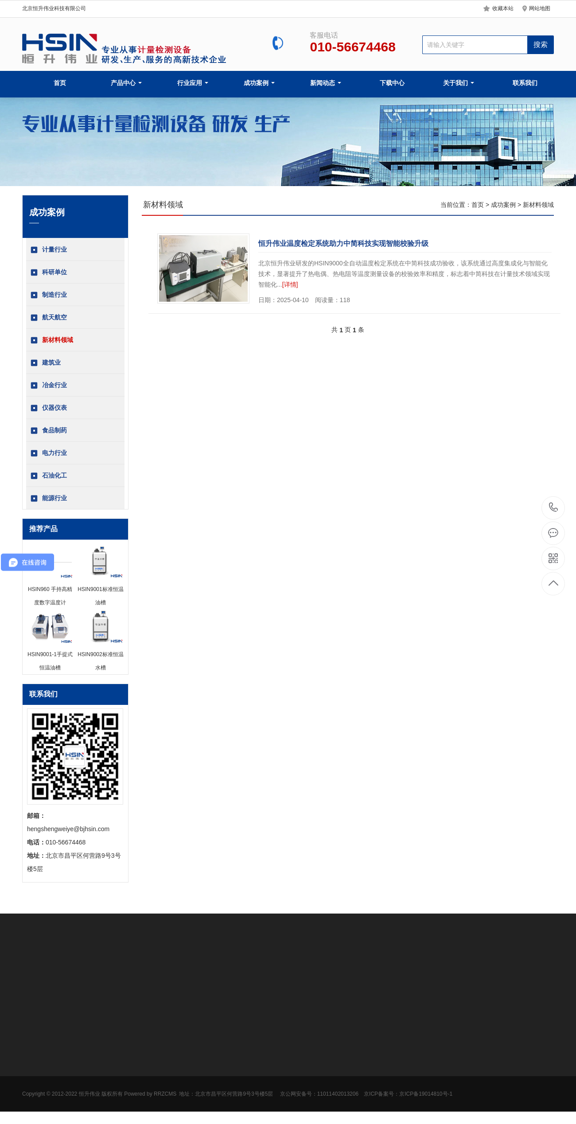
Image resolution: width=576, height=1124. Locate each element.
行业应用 (192, 82)
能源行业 (49, 498)
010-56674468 (553, 508)
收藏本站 (503, 8)
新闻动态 (325, 82)
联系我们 (525, 82)
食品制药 (49, 430)
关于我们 (458, 82)
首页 (60, 82)
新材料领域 (52, 340)
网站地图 (539, 8)
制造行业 (49, 295)
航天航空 (49, 317)
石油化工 (49, 475)
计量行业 (49, 249)
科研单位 (49, 272)
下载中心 (392, 82)
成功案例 (259, 82)
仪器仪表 (49, 408)
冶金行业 (49, 385)
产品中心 (126, 82)
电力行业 (49, 453)
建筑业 (46, 362)
